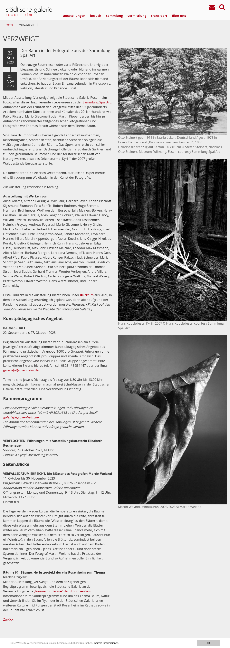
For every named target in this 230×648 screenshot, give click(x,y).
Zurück (8, 619)
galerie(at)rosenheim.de (21, 370)
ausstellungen (74, 16)
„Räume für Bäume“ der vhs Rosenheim (63, 591)
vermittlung (137, 16)
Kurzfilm (87, 295)
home (9, 24)
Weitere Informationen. (106, 643)
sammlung (114, 16)
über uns (179, 16)
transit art (159, 16)
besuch (95, 16)
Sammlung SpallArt (97, 102)
